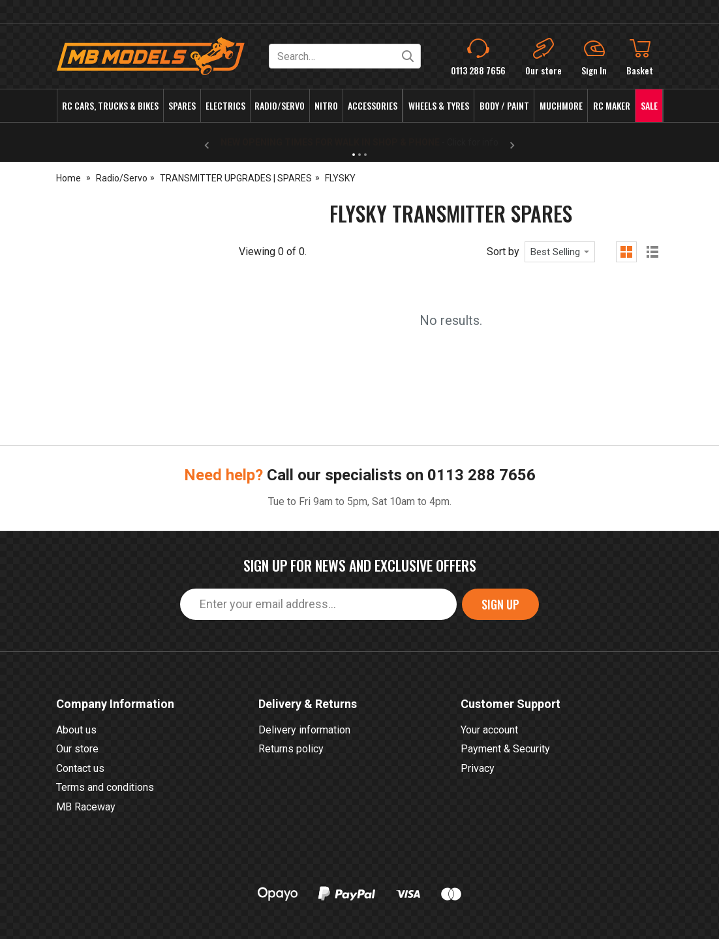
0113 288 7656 (481, 377)
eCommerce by (600, 911)
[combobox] (560, 251)
